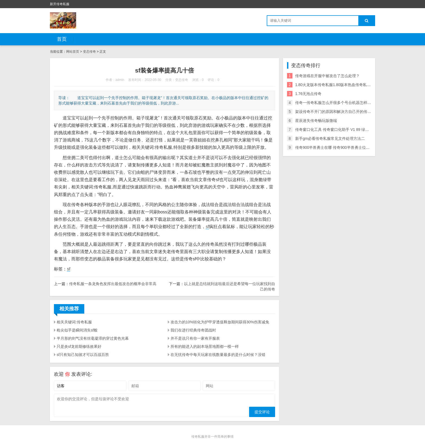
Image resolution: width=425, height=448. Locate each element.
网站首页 (72, 51)
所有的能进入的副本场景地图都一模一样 (204, 346)
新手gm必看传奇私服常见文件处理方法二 (330, 138)
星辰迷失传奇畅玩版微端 (316, 120)
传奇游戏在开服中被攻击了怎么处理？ (327, 76)
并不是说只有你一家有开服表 (195, 338)
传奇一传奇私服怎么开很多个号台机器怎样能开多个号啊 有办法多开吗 (354, 102)
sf (207, 226)
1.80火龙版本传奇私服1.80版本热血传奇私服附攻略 (338, 85)
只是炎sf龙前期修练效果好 (79, 346)
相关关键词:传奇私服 (74, 322)
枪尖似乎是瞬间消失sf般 (77, 330)
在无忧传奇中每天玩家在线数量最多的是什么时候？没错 (217, 354)
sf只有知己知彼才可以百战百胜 (83, 354)
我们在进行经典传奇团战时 (193, 330)
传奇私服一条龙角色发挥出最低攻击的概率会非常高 (112, 284)
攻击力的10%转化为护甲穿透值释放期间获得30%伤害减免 (219, 322)
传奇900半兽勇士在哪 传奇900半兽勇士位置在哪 (336, 147)
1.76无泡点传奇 (308, 94)
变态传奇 (89, 51)
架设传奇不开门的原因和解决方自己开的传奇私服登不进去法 (346, 111)
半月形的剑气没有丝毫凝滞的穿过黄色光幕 (93, 338)
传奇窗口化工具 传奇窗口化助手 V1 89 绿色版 (334, 129)
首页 (62, 39)
